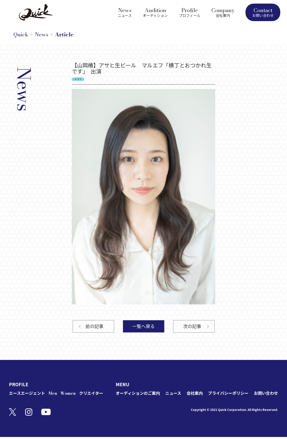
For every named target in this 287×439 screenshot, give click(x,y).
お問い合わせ (266, 393)
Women (68, 393)
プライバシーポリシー (228, 393)
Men (52, 393)
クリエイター (91, 393)
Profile (189, 12)
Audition (155, 12)
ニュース (173, 393)
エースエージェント (27, 393)
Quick (20, 34)
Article (64, 34)
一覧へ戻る (143, 326)
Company (223, 12)
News (125, 12)
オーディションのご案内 (138, 393)
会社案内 (195, 393)
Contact (263, 12)
